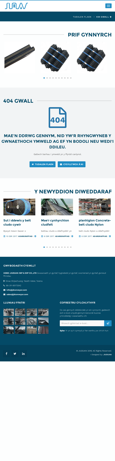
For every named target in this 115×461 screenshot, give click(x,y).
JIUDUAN (107, 357)
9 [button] (67, 80)
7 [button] (61, 80)
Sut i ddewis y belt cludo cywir (17, 225)
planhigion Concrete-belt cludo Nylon (95, 225)
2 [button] (47, 80)
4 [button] (52, 80)
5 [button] (55, 80)
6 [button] (58, 80)
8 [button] (64, 80)
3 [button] (50, 80)
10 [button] (70, 80)
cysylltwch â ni (71, 166)
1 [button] (44, 80)
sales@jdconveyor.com (17, 297)
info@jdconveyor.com (16, 293)
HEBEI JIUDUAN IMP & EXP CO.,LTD (20, 276)
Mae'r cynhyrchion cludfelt (55, 225)
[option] (21, 59)
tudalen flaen (82, 17)
